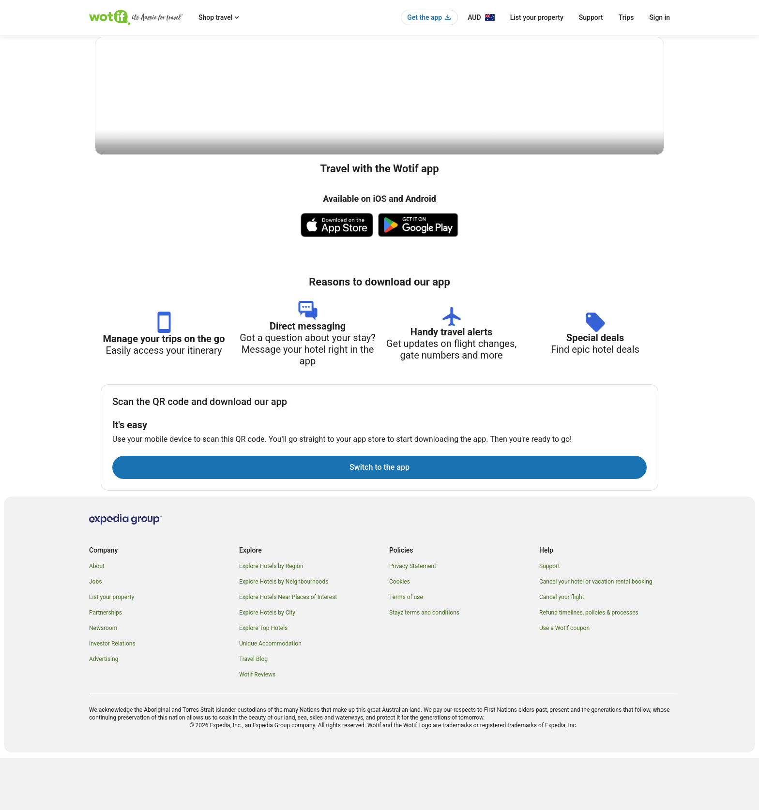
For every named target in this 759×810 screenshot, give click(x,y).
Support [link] (549, 618)
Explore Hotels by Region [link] (271, 618)
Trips (626, 17)
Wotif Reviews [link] (257, 726)
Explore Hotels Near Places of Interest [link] (288, 648)
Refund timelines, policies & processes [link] (588, 664)
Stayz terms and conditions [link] (424, 664)
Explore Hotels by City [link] (267, 664)
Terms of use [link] (406, 648)
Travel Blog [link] (253, 710)
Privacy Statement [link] (412, 618)
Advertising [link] (103, 710)
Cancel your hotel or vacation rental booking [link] (596, 633)
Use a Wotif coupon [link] (564, 679)
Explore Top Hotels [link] (263, 679)
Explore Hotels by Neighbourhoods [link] (283, 633)
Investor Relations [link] (112, 695)
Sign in (659, 17)
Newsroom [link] (103, 679)
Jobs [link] (95, 633)
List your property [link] (111, 648)
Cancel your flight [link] (561, 648)
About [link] (97, 618)
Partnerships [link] (105, 664)
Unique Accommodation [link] (270, 695)
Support (591, 17)
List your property (536, 17)
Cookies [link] (399, 633)
